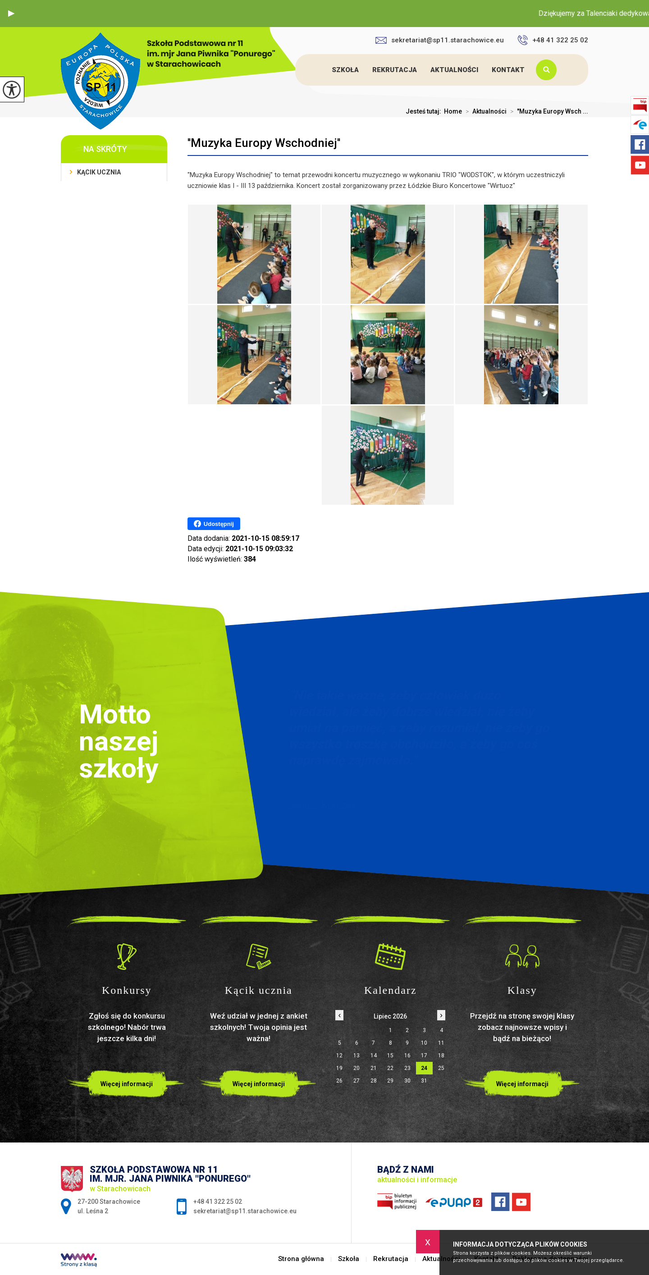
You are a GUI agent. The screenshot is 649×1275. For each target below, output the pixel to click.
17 (424, 1055)
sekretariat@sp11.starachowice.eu (439, 40)
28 (373, 1081)
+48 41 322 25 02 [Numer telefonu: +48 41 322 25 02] (217, 1201)
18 (441, 1055)
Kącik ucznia (99, 172)
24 (424, 1068)
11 (441, 1043)
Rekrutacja (394, 70)
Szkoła (345, 70)
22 (390, 1068)
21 (373, 1068)
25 (441, 1068)
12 (339, 1055)
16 (407, 1055)
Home (453, 111)
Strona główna (316, 70)
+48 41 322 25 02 (552, 40)
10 (424, 1043)
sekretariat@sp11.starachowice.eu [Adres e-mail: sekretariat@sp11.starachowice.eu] (245, 1211)
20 (356, 1068)
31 (424, 1081)
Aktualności (454, 70)
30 (407, 1081)
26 (339, 1081)
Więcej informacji (127, 1084)
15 (390, 1055)
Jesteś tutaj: (425, 111)
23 (407, 1068)
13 (356, 1055)
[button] (11, 13)
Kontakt (508, 70)
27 (356, 1081)
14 (373, 1055)
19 (339, 1068)
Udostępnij (214, 523)
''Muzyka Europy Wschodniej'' (263, 143)
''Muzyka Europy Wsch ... (547, 111)
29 (390, 1081)
